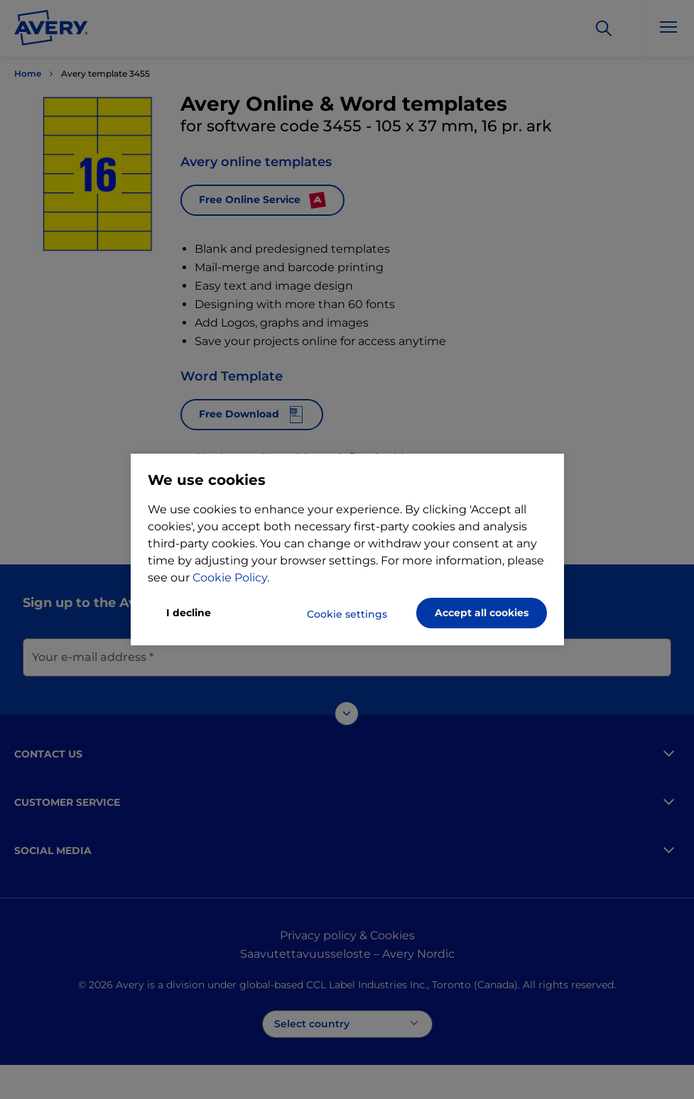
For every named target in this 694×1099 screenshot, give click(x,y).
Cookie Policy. (231, 577)
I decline (188, 612)
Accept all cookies (481, 612)
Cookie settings (347, 614)
